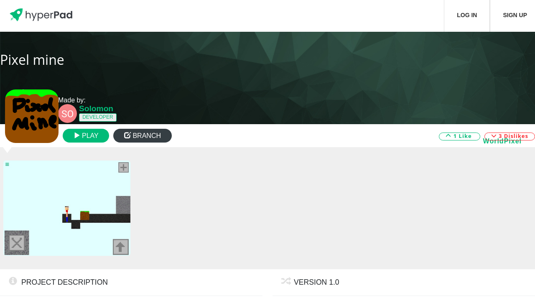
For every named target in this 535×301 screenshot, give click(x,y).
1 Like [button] (460, 136)
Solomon (96, 108)
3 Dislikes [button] (509, 136)
